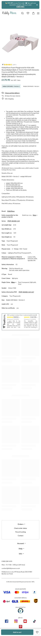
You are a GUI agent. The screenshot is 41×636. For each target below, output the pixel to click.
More (34, 215)
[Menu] (38, 13)
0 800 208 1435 (7, 561)
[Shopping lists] (28, 13)
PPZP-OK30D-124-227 (26, 292)
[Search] (22, 13)
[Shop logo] (9, 13)
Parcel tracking (20, 532)
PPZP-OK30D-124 (14, 221)
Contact (20, 535)
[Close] (37, 5)
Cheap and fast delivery (12, 93)
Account (20, 543)
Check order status (20, 528)
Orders (20, 524)
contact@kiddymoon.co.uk (11, 568)
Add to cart (17, 632)
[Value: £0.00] (33, 13)
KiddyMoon (11, 211)
